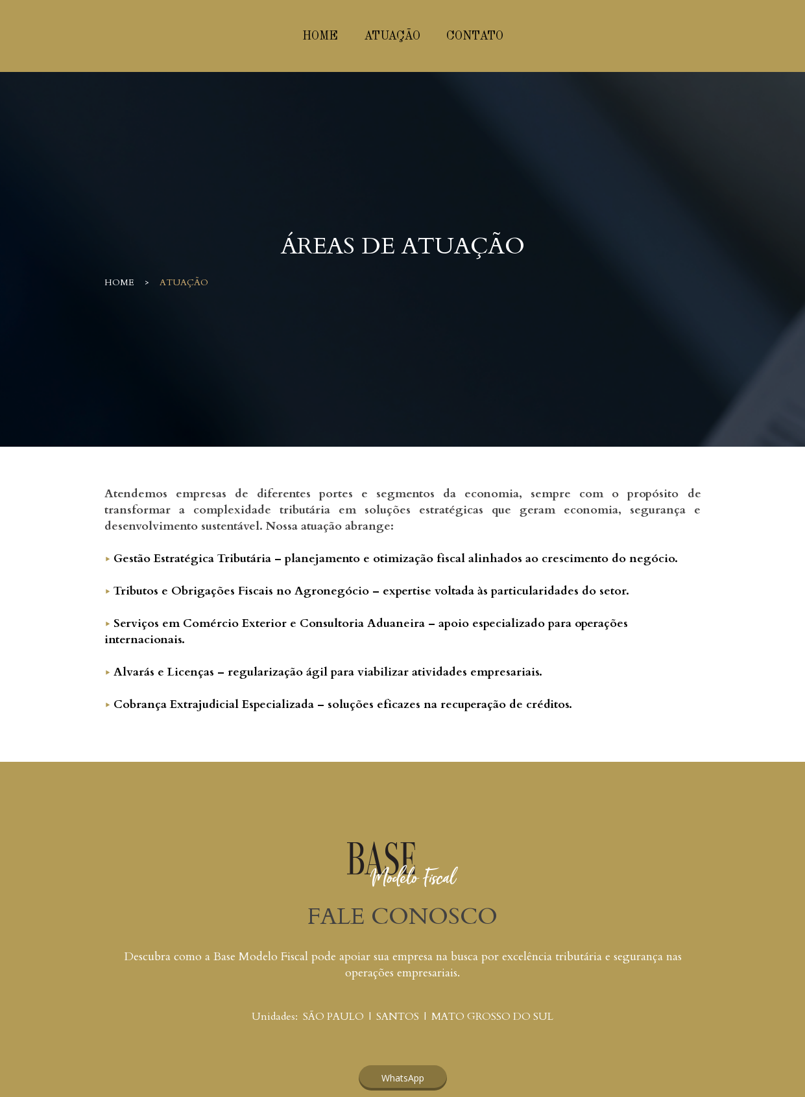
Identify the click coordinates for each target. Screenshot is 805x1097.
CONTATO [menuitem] (474, 36)
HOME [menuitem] (320, 36)
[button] (403, 1078)
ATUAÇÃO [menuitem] (392, 36)
